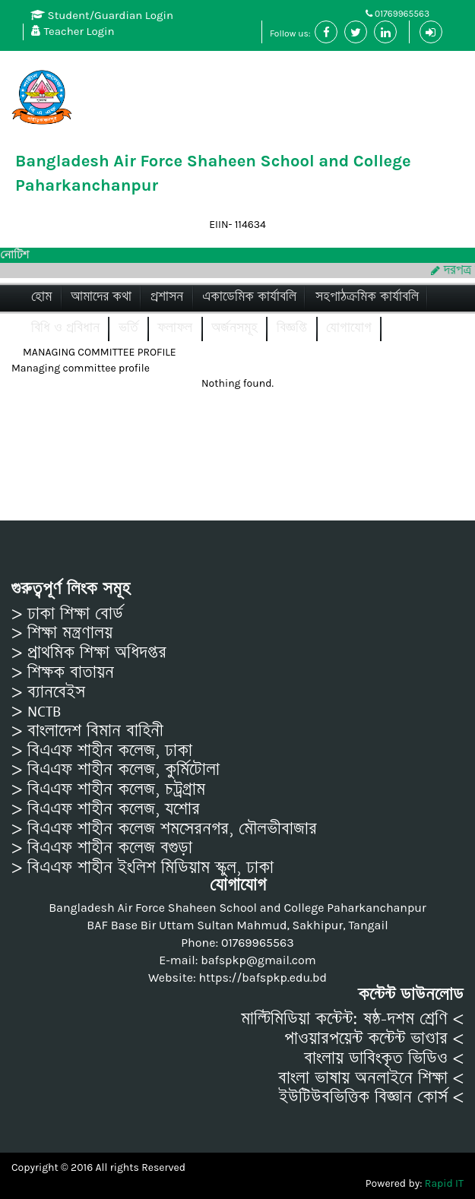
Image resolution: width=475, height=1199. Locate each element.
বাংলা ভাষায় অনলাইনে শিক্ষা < (371, 1078)
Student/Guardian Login (101, 15)
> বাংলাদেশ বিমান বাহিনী (87, 731)
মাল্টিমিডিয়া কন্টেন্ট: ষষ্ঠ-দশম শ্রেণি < (352, 1019)
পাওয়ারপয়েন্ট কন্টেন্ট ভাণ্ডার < (374, 1039)
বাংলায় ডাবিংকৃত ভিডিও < (384, 1058)
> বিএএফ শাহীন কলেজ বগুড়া (101, 848)
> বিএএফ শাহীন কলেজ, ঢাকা (101, 751)
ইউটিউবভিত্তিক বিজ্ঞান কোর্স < (371, 1097)
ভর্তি (128, 328)
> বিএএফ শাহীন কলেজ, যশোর (105, 809)
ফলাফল (174, 328)
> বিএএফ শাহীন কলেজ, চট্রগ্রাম (108, 789)
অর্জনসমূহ (234, 328)
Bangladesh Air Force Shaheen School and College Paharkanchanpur (213, 173)
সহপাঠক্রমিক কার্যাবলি (367, 297)
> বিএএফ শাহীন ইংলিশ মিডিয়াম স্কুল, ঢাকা (142, 868)
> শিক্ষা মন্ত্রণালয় (61, 633)
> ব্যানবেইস (48, 692)
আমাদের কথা (101, 297)
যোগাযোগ (349, 328)
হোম (41, 297)
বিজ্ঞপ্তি (292, 328)
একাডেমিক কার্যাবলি (249, 297)
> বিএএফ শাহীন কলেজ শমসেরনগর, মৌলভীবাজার (164, 829)
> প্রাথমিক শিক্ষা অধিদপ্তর (88, 653)
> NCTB (36, 711)
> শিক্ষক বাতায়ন (62, 672)
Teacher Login (73, 31)
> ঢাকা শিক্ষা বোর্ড (67, 614)
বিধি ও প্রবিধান (65, 328)
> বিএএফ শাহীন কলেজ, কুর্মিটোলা (115, 770)
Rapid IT (444, 1183)
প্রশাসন (166, 297)
